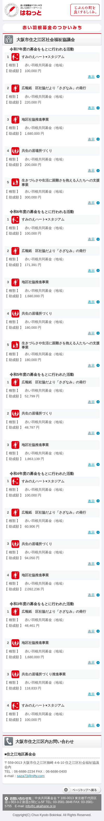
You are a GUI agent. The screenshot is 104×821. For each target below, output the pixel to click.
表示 (91, 77)
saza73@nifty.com (31, 776)
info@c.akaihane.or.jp (41, 806)
